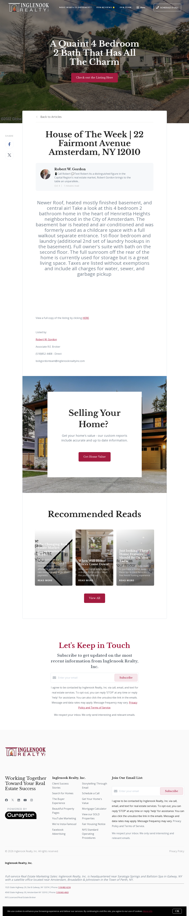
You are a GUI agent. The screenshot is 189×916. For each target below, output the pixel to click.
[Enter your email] (85, 677)
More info (147, 911)
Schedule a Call (90, 793)
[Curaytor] (20, 818)
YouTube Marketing (64, 818)
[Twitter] (12, 800)
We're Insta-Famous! (64, 824)
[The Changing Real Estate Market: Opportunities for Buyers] (54, 557)
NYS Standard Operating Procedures (90, 834)
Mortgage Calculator (94, 808)
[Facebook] (6, 800)
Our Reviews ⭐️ (105, 7)
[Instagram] (31, 800)
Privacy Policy (176, 851)
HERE (86, 318)
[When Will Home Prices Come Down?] (94, 557)
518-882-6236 (64, 887)
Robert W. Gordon (46, 339)
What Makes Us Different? (75, 7)
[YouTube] (25, 800)
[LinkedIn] (18, 800)
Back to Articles (51, 117)
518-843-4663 (62, 892)
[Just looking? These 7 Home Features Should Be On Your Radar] (135, 557)
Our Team (125, 7)
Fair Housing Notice (93, 824)
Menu (141, 8)
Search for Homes (62, 793)
